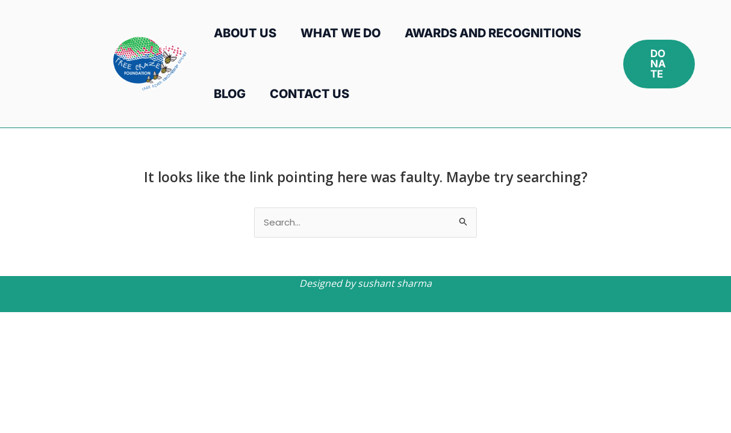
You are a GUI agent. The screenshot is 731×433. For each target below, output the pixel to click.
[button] (659, 64)
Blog (230, 94)
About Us (245, 33)
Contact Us (309, 94)
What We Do (340, 33)
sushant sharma (395, 283)
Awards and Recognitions (493, 33)
